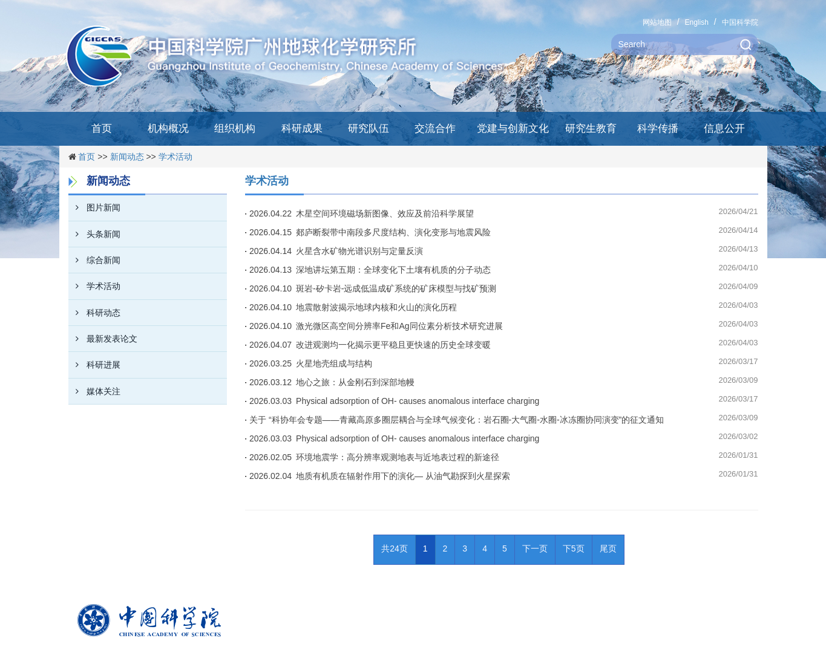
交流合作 (435, 128)
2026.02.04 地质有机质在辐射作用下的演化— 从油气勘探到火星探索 (379, 476)
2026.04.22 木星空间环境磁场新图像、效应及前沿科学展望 (361, 213)
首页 (101, 128)
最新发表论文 (102, 338)
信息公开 (724, 128)
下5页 (574, 548)
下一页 (535, 548)
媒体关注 (94, 391)
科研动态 (94, 312)
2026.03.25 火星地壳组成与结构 (310, 363)
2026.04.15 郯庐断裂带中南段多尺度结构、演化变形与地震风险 (370, 232)
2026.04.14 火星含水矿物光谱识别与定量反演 (336, 251)
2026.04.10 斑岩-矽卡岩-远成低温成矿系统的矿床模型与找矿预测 (372, 288)
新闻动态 (127, 156)
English (696, 22)
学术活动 (175, 156)
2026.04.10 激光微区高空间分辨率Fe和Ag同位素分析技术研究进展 (376, 326)
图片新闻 (94, 207)
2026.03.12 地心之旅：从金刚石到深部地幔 (332, 382)
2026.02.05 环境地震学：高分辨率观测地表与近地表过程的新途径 (374, 457)
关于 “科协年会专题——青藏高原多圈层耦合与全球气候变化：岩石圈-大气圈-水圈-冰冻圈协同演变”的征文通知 (456, 420)
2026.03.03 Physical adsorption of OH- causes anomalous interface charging (394, 401)
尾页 (608, 548)
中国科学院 (740, 22)
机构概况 (168, 128)
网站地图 (657, 22)
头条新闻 (94, 234)
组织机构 (234, 128)
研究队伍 (368, 128)
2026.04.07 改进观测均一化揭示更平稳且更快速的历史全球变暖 (370, 345)
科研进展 (94, 364)
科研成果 (302, 128)
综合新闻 (94, 260)
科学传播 (657, 128)
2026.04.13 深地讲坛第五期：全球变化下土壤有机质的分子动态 (370, 270)
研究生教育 (591, 128)
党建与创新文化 (513, 128)
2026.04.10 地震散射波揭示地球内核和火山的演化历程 (353, 307)
